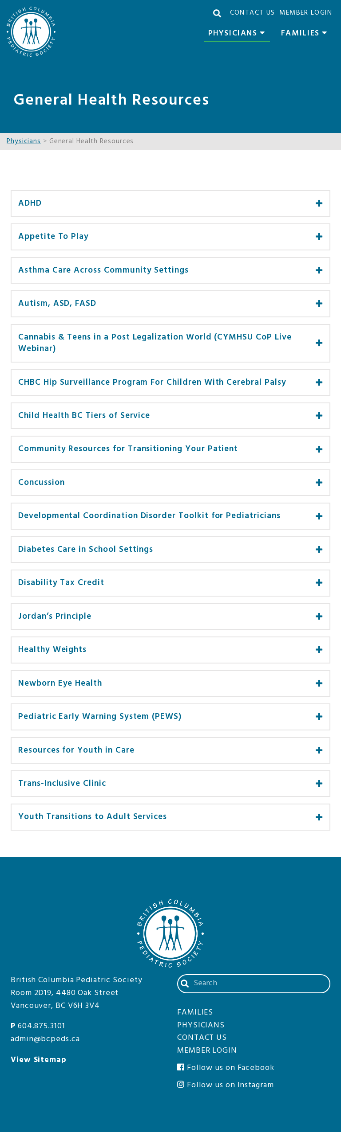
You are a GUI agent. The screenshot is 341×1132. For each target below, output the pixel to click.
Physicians (239, 34)
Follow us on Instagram (225, 1085)
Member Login (305, 13)
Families (306, 34)
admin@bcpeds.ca (45, 1039)
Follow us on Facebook (225, 1068)
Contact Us (252, 13)
